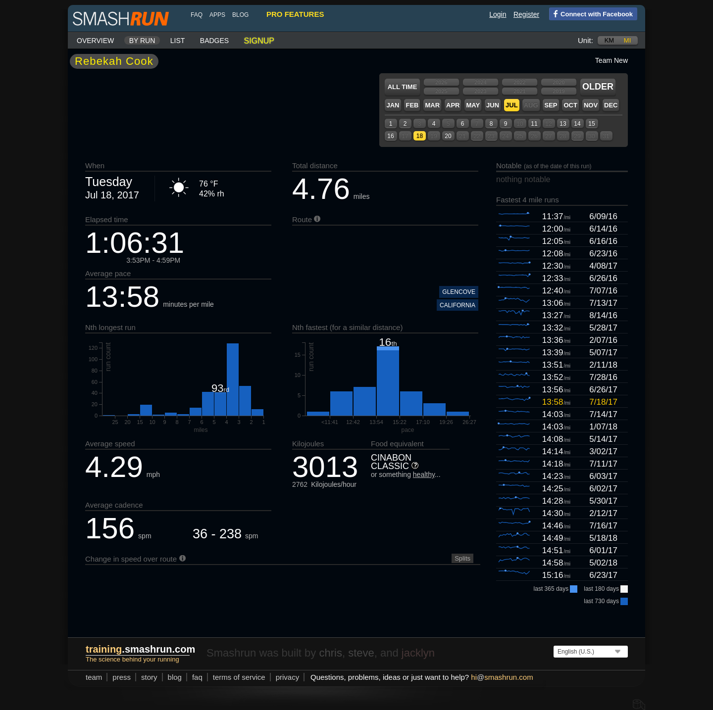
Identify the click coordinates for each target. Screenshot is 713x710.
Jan (392, 105)
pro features (295, 14)
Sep (550, 105)
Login (497, 14)
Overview (95, 41)
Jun (492, 105)
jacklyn (418, 653)
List (177, 41)
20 (448, 136)
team (94, 677)
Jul (512, 105)
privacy (288, 677)
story (149, 677)
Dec (610, 105)
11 (534, 123)
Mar (432, 105)
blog (240, 14)
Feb (412, 105)
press (121, 677)
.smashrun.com (140, 649)
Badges (214, 41)
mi (627, 40)
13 (563, 123)
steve (361, 653)
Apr (452, 105)
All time (402, 87)
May (473, 105)
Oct (570, 105)
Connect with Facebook (591, 13)
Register (526, 14)
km (609, 40)
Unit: (585, 40)
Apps (217, 14)
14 (577, 123)
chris (330, 653)
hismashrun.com (502, 677)
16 (390, 136)
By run (142, 41)
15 (591, 123)
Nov (591, 105)
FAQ (197, 14)
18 (419, 136)
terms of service (239, 677)
